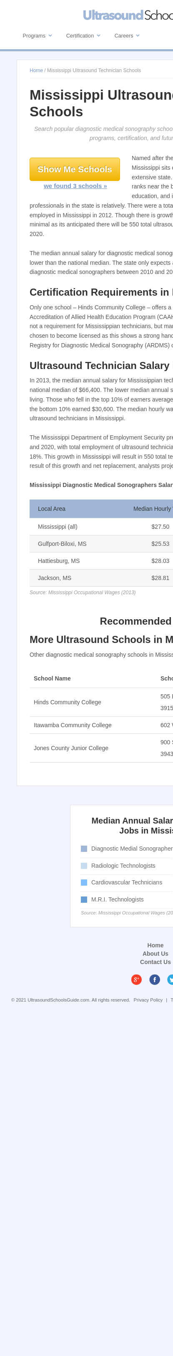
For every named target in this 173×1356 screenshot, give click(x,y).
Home (156, 945)
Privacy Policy (148, 999)
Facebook (154, 979)
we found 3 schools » (75, 185)
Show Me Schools (75, 169)
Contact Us (155, 962)
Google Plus (136, 979)
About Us (155, 953)
